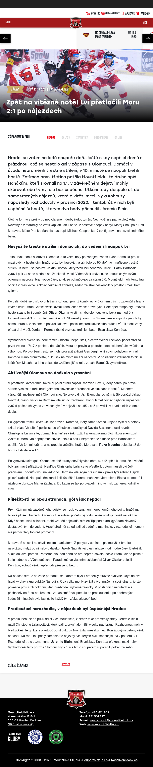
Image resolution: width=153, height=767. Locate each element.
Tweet (66, 664)
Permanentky (110, 13)
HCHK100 (93, 13)
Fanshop (142, 13)
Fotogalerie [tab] (101, 138)
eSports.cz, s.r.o (96, 760)
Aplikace (127, 13)
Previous (5, 38)
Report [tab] (51, 138)
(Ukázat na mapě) (20, 724)
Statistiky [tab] (82, 138)
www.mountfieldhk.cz (103, 724)
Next (147, 38)
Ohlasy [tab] (66, 138)
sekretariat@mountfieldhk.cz (111, 720)
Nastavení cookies (124, 760)
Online (118, 138)
